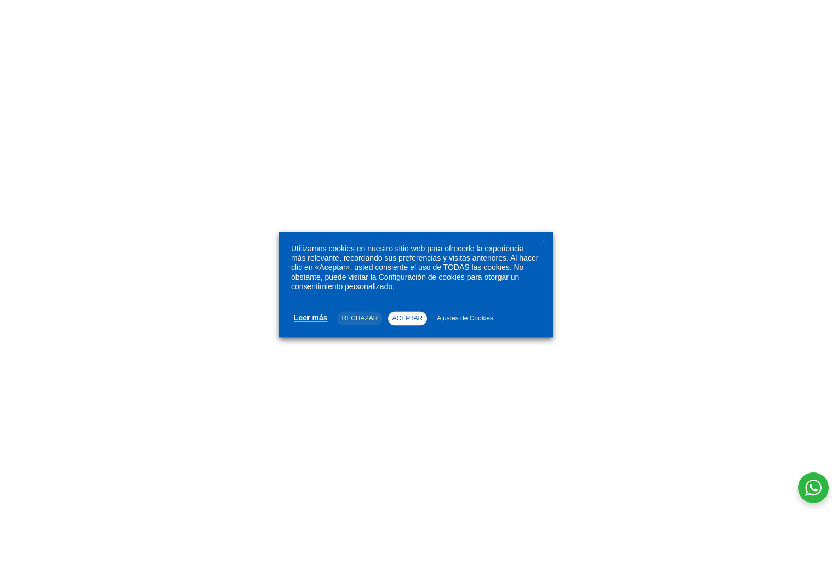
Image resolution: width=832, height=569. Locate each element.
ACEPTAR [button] (407, 318)
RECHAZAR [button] (359, 318)
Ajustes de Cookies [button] (465, 318)
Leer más (310, 317)
